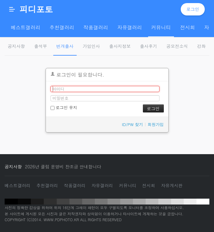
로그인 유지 (63, 107)
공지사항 (16, 46)
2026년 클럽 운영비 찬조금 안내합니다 (63, 166)
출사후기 (148, 46)
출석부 (40, 46)
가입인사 (91, 46)
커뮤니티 (127, 185)
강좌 (201, 46)
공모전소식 (177, 46)
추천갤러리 (47, 185)
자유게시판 (172, 185)
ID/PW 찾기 (132, 124)
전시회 (148, 185)
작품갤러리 (75, 185)
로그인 (192, 9)
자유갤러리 (102, 185)
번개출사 (65, 46)
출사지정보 (120, 46)
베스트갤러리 (17, 185)
